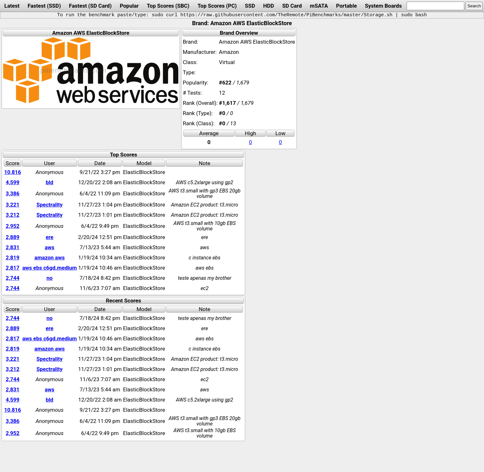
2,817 (12, 268)
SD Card (292, 6)
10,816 (12, 172)
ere (49, 237)
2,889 (12, 237)
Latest (11, 6)
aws (49, 247)
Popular (129, 6)
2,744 (12, 278)
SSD (250, 6)
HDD (268, 6)
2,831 (12, 247)
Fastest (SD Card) (90, 6)
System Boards (383, 6)
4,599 (12, 182)
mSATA (319, 6)
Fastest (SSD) (44, 6)
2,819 (12, 257)
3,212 (12, 215)
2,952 (12, 226)
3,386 (12, 193)
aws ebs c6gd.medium (49, 268)
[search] (435, 6)
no (49, 278)
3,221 (12, 204)
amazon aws (49, 257)
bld (49, 182)
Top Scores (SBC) (168, 6)
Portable (346, 6)
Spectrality (50, 204)
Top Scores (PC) (217, 6)
